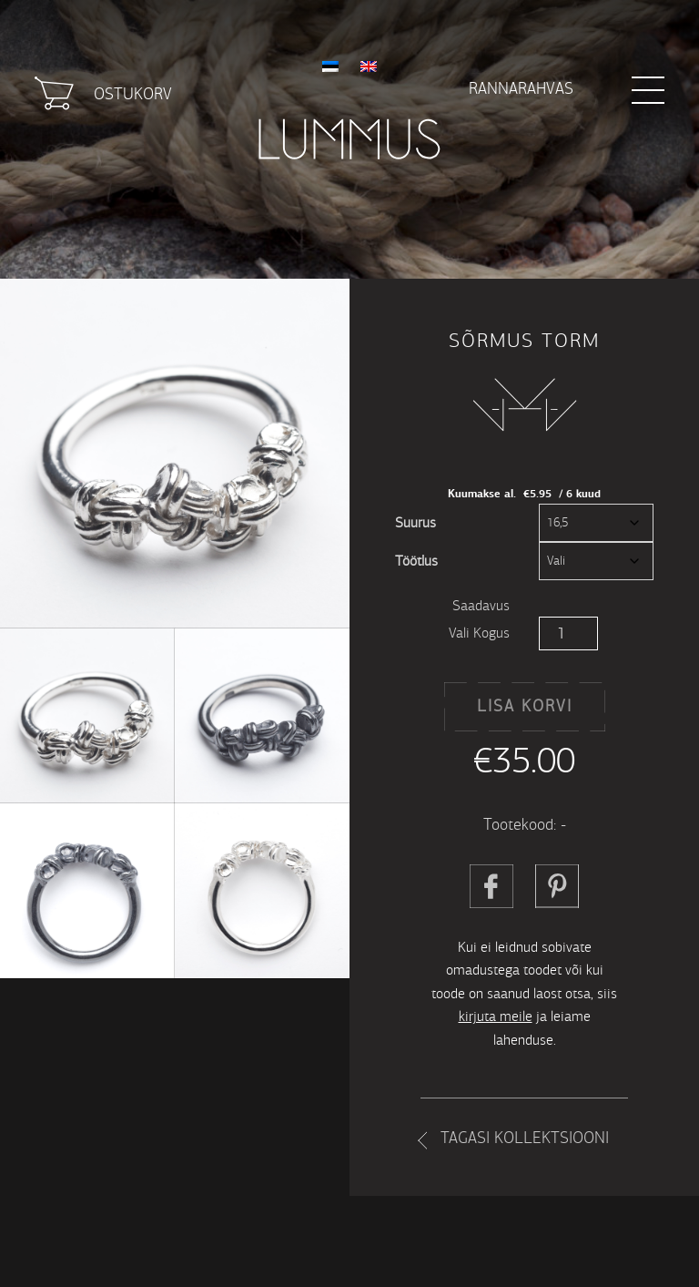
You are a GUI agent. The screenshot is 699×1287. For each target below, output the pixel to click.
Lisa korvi (524, 706)
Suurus (415, 522)
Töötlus (416, 560)
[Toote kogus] (568, 633)
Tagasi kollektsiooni (525, 1138)
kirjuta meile (495, 1016)
